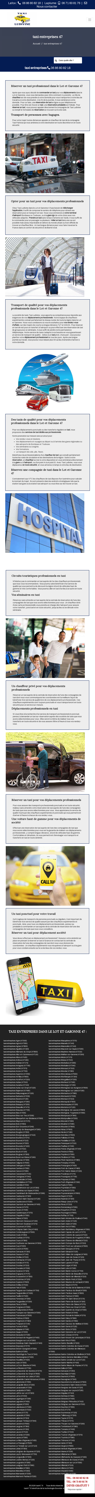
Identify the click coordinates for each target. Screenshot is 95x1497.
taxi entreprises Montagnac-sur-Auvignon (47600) (68, 1088)
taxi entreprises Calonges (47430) (16, 1165)
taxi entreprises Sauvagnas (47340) (62, 1379)
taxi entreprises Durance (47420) (16, 1271)
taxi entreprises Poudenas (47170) (62, 1174)
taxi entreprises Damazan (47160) (16, 1251)
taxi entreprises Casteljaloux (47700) (17, 1182)
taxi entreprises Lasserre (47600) (16, 1424)
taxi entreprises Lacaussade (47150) (17, 1387)
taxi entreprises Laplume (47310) (16, 1418)
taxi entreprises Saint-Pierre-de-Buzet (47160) (67, 1301)
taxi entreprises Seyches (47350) (62, 1407)
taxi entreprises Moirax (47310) (61, 1060)
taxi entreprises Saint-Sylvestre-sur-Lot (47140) (67, 1332)
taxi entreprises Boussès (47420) (16, 1146)
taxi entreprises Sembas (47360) (61, 1396)
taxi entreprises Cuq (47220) (14, 1246)
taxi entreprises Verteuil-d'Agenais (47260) (65, 1449)
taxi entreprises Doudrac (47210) (16, 1265)
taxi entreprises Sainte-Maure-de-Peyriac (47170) (68, 1365)
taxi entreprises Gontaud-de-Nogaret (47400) (21, 1337)
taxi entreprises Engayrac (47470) (16, 1274)
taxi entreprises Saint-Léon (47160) (62, 1268)
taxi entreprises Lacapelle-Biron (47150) (19, 1385)
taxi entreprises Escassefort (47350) (17, 1276)
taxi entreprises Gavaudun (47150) (16, 1335)
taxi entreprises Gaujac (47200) (15, 1332)
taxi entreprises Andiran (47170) (15, 1063)
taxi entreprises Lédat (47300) (15, 1449)
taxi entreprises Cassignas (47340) (17, 1176)
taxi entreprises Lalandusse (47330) (17, 1407)
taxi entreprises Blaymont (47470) (16, 1121)
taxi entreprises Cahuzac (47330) (16, 1160)
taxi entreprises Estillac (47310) (15, 1285)
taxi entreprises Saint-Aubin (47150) (62, 1224)
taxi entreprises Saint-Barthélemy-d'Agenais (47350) (69, 1229)
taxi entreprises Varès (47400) (60, 1443)
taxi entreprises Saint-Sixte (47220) (62, 1329)
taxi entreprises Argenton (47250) (16, 1074)
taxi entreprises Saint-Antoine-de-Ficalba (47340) (68, 1218)
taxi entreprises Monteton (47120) (62, 1107)
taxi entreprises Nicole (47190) (60, 1132)
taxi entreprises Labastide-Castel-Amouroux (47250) (24, 1379)
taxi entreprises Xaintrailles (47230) (62, 1474)
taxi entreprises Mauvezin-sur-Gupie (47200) (66, 1049)
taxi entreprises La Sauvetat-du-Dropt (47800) (21, 1374)
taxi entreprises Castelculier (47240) (17, 1179)
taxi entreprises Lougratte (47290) (16, 1462)
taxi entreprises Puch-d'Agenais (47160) (64, 1182)
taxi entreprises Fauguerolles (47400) (18, 1293)
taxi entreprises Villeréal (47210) (61, 1465)
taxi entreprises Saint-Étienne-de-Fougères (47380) (69, 1238)
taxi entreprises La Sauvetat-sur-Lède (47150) (21, 1376)
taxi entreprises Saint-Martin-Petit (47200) (65, 1279)
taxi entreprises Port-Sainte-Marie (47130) (65, 1171)
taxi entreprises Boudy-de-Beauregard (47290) (22, 1129)
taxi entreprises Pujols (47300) (60, 1185)
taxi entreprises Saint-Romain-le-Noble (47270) (67, 1315)
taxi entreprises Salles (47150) (60, 1368)
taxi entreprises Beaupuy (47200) (16, 1104)
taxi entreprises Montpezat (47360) (62, 1115)
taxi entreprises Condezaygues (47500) (19, 1232)
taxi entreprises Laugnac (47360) (16, 1426)
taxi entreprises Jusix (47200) (14, 1363)
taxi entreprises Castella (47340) (16, 1185)
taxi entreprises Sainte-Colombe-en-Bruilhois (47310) (69, 1354)
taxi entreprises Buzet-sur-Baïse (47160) (19, 1157)
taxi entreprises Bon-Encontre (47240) (18, 1126)
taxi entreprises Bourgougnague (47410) (19, 1135)
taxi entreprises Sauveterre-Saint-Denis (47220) (67, 1385)
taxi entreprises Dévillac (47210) (16, 1257)
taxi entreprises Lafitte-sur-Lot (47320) (18, 1393)
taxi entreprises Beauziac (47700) (16, 1110)
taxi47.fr (39, 1485)
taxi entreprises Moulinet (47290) (61, 1124)
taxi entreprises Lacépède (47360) (17, 1390)
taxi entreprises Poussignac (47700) (63, 1176)
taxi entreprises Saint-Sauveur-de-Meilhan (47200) (68, 1324)
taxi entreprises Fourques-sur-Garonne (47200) (22, 1313)
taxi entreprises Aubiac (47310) (15, 1082)
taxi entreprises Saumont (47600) (62, 1376)
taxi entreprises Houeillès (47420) (16, 1360)
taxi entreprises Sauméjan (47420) (62, 1374)
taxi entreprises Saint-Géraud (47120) (63, 1251)
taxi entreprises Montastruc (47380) (63, 1093)
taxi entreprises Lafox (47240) (15, 1396)
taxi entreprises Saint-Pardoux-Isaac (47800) (66, 1293)
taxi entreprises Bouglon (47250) (16, 1132)
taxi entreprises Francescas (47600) (17, 1315)
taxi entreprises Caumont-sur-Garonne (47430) (21, 1204)
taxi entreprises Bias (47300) (14, 1113)
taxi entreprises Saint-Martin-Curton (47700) (66, 1271)
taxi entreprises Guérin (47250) (15, 1351)
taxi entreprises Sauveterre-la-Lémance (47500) (67, 1382)
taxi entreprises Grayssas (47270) (16, 1346)
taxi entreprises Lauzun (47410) (15, 1432)
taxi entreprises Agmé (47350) (15, 1043)
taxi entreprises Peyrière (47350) (61, 1154)
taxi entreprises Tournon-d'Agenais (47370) (65, 1435)
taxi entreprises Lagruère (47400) (16, 1401)
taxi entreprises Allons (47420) (15, 1057)
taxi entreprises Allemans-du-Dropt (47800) (20, 1052)
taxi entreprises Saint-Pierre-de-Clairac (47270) (67, 1304)
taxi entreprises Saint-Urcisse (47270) (63, 1335)
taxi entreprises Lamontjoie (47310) (17, 1410)
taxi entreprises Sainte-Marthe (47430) (64, 1363)
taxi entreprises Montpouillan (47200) (63, 1118)
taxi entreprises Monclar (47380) (61, 1071)
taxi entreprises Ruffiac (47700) (61, 1215)
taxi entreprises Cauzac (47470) (15, 1207)
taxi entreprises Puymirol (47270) (62, 1190)
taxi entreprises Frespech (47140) (16, 1324)
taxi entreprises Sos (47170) (60, 1410)
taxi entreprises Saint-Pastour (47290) (64, 1296)
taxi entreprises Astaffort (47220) (16, 1079)
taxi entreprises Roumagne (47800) (62, 1213)
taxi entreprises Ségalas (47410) (61, 1393)
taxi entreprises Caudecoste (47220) (17, 1202)
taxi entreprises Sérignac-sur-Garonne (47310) (67, 1404)
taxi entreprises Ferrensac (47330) (17, 1299)
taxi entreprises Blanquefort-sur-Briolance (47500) (23, 1118)
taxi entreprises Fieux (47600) (15, 1304)
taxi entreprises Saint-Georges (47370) (64, 1249)
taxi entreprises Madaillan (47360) (16, 1468)
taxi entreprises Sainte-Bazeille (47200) (64, 1343)
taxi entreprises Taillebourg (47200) (62, 1415)
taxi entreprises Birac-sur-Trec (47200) (18, 1115)
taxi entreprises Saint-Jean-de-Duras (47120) (66, 1257)
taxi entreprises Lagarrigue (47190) (17, 1399)
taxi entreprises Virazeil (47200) (61, 1471)
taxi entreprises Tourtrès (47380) (62, 1437)
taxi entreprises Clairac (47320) (15, 1218)
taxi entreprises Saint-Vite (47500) (62, 1340)
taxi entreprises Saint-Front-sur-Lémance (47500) (68, 1246)
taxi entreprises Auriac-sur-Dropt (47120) (19, 1088)
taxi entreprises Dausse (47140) (16, 1254)
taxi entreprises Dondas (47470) (16, 1263)
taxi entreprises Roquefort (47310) (62, 1210)
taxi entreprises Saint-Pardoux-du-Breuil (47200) (68, 1290)
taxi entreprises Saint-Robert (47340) (63, 1313)
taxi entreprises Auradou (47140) (16, 1085)
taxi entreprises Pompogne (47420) (63, 1165)
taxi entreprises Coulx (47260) (15, 1235)
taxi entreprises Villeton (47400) (61, 1468)
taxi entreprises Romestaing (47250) (63, 1207)
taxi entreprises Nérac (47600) (60, 1129)
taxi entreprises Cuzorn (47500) (15, 1249)
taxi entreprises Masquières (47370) (63, 1041)
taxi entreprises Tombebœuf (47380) (63, 1426)
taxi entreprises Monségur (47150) (62, 1085)
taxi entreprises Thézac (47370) (61, 1421)
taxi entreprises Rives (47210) (60, 1204)
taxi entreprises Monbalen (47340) (62, 1065)
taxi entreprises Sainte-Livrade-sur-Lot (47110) (67, 1360)
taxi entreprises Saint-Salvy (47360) (62, 1318)
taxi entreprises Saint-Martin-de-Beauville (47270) (68, 1274)
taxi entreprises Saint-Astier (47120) (63, 1221)
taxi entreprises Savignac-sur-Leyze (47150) (66, 1390)
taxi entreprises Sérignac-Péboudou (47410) (66, 1401)
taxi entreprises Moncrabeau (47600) (63, 1074)
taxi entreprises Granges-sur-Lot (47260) (19, 1340)
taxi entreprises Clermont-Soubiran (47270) (20, 1224)
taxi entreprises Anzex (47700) (15, 1071)
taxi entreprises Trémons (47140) (62, 1440)
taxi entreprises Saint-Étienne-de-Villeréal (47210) (68, 1240)
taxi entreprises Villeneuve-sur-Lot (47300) (65, 1462)
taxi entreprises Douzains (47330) (16, 1268)
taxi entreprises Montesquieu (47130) (63, 1104)
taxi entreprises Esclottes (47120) (16, 1279)
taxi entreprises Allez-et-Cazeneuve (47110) (20, 1054)
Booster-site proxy (63, 1488)
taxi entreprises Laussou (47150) (16, 1429)
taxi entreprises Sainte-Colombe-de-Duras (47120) (69, 1346)
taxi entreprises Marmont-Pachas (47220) (19, 1476)
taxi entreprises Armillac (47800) (16, 1077)
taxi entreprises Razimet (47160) (61, 1199)
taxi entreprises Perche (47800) (61, 1152)
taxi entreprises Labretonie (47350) (17, 1382)
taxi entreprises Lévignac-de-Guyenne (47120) (21, 1451)
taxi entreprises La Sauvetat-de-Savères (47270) (22, 1371)
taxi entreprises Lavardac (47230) (16, 1435)
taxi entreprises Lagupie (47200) (16, 1404)
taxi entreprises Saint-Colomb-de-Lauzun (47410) (68, 1235)
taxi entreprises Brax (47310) (14, 1149)
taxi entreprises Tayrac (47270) (61, 1418)
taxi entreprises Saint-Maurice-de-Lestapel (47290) (69, 1282)
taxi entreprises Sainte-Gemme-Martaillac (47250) (68, 1357)
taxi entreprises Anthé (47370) (15, 1068)
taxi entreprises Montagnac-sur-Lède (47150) (66, 1090)
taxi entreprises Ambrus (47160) (16, 1060)
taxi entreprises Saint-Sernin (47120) (63, 1326)
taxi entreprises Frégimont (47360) (17, 1321)
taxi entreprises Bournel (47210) (15, 1140)
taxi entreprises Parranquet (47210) (62, 1143)
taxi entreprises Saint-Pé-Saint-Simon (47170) (67, 1299)
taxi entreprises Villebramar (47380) (62, 1454)
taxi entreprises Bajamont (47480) (16, 1090)
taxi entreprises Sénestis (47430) (62, 1399)
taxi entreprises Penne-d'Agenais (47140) (65, 1149)
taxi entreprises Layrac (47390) (15, 1437)
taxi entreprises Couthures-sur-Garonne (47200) (22, 1243)
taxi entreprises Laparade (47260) (16, 1415)
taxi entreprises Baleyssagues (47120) (18, 1093)
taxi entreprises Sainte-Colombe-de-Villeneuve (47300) (67, 1350)
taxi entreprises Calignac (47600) (16, 1163)
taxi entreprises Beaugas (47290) (16, 1102)
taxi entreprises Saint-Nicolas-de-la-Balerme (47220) (69, 1288)
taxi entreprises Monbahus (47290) (62, 1063)
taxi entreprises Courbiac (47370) (16, 1238)
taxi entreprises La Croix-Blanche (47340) (19, 1365)
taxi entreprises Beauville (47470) (16, 1107)
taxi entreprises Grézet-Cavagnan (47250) (20, 1349)
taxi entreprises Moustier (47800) (62, 1126)
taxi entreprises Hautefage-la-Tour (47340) (20, 1354)
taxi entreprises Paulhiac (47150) (61, 1146)
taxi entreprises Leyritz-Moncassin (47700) (20, 1454)
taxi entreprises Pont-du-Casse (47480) (64, 1168)
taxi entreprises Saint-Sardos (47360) (63, 1321)
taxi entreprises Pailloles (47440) (61, 1138)
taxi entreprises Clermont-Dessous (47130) (20, 1221)
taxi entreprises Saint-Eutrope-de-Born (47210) (67, 1243)
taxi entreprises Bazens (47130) (15, 1099)
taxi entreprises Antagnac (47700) (16, 1065)
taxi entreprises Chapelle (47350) (16, 1215)
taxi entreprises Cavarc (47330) (15, 1210)
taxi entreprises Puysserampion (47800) (64, 1193)
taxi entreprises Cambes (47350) (16, 1168)
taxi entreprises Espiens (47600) (16, 1282)
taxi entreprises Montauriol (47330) (62, 1096)
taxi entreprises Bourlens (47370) (16, 1138)
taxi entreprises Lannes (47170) (15, 1412)
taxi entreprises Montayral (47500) (62, 1102)
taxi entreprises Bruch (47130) (15, 1152)
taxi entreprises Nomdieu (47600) (62, 1135)
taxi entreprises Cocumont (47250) (17, 1226)
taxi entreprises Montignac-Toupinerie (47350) (67, 1113)
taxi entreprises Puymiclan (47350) (62, 1188)
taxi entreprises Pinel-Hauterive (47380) (64, 1160)
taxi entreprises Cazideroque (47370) (18, 1213)
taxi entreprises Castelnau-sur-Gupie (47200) (21, 1190)
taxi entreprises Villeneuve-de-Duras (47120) (66, 1460)
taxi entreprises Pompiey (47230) (62, 1163)
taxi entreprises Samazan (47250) (62, 1371)
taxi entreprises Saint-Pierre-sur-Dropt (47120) (67, 1307)
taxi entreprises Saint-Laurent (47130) (63, 1263)
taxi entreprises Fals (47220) (14, 1288)
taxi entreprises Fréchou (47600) (16, 1318)
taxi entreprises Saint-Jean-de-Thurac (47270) (67, 1260)
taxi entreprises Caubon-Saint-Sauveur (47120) (21, 1199)
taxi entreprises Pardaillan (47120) (62, 1140)
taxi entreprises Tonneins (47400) (62, 1429)
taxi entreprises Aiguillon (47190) (16, 1049)
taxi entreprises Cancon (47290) (16, 1171)
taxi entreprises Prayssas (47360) (62, 1179)
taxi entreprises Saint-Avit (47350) (62, 1226)
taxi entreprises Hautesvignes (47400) (18, 1357)
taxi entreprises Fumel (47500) (15, 1326)
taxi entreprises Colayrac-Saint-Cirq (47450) (20, 1229)
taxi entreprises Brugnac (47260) (16, 1154)
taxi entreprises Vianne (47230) (61, 1451)
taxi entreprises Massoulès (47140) (62, 1046)
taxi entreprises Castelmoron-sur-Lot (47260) (21, 1188)
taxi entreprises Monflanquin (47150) (63, 1077)
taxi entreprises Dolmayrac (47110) (17, 1260)
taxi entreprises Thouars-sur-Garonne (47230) (67, 1424)
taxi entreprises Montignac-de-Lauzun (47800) (67, 1110)
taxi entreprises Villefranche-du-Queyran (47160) (68, 1457)
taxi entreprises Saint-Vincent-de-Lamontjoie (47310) (69, 1337)
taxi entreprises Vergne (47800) (61, 1446)
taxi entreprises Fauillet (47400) (15, 1296)
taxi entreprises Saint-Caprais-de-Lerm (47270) (67, 1232)
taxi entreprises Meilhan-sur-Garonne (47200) (66, 1054)
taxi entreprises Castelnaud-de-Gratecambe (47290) (24, 1193)
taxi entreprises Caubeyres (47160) (17, 1196)
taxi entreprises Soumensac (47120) (63, 1412)
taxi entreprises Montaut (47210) (61, 1099)
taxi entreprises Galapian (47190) (16, 1329)
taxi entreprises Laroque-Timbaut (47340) (19, 1421)
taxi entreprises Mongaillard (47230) (63, 1079)
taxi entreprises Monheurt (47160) (62, 1082)
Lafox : (24, 3)
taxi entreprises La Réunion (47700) (17, 1368)
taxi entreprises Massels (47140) (61, 1043)
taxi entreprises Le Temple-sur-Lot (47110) (20, 1446)
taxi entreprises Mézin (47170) (60, 1057)
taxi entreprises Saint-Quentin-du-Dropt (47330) (68, 1310)
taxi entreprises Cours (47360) (15, 1240)
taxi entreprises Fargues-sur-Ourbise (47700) (21, 1290)
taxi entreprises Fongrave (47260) (16, 1307)
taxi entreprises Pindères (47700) (62, 1157)
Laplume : (62, 3)
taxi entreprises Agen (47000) (15, 1041)
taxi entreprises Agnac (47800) (15, 1046)
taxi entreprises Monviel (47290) (61, 1121)
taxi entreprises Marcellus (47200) (16, 1471)
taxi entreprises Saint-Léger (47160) (63, 1265)
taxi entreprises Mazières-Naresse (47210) (65, 1052)
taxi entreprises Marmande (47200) (17, 1474)
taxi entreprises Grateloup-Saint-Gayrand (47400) (22, 1343)
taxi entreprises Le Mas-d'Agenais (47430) (20, 1440)
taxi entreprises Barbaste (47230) (16, 1096)
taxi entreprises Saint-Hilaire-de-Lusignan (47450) (68, 1254)
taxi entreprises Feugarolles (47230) (17, 1301)
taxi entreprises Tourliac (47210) (61, 1432)
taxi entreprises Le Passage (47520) (17, 1443)
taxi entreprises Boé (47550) (14, 1124)
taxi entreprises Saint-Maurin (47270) (63, 1285)
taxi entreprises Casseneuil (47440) (17, 1174)
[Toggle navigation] (89, 19)
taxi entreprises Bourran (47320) (16, 1143)
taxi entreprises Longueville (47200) (17, 1457)
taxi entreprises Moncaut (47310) (61, 1068)
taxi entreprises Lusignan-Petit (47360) (18, 1465)
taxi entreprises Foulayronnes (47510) (18, 1310)
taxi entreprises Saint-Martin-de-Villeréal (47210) (67, 1276)
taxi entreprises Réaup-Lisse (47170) (63, 1202)
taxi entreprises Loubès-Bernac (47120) (19, 1460)
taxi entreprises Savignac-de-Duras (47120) (66, 1387)
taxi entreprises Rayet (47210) (60, 1196)
